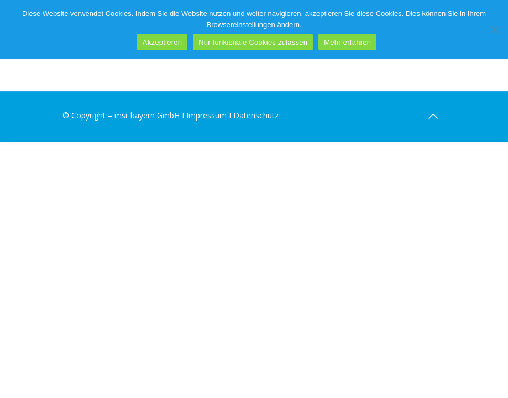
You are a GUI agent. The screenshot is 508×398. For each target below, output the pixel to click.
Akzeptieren (162, 42)
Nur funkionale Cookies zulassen (252, 42)
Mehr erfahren (347, 42)
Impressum (206, 115)
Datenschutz (256, 115)
